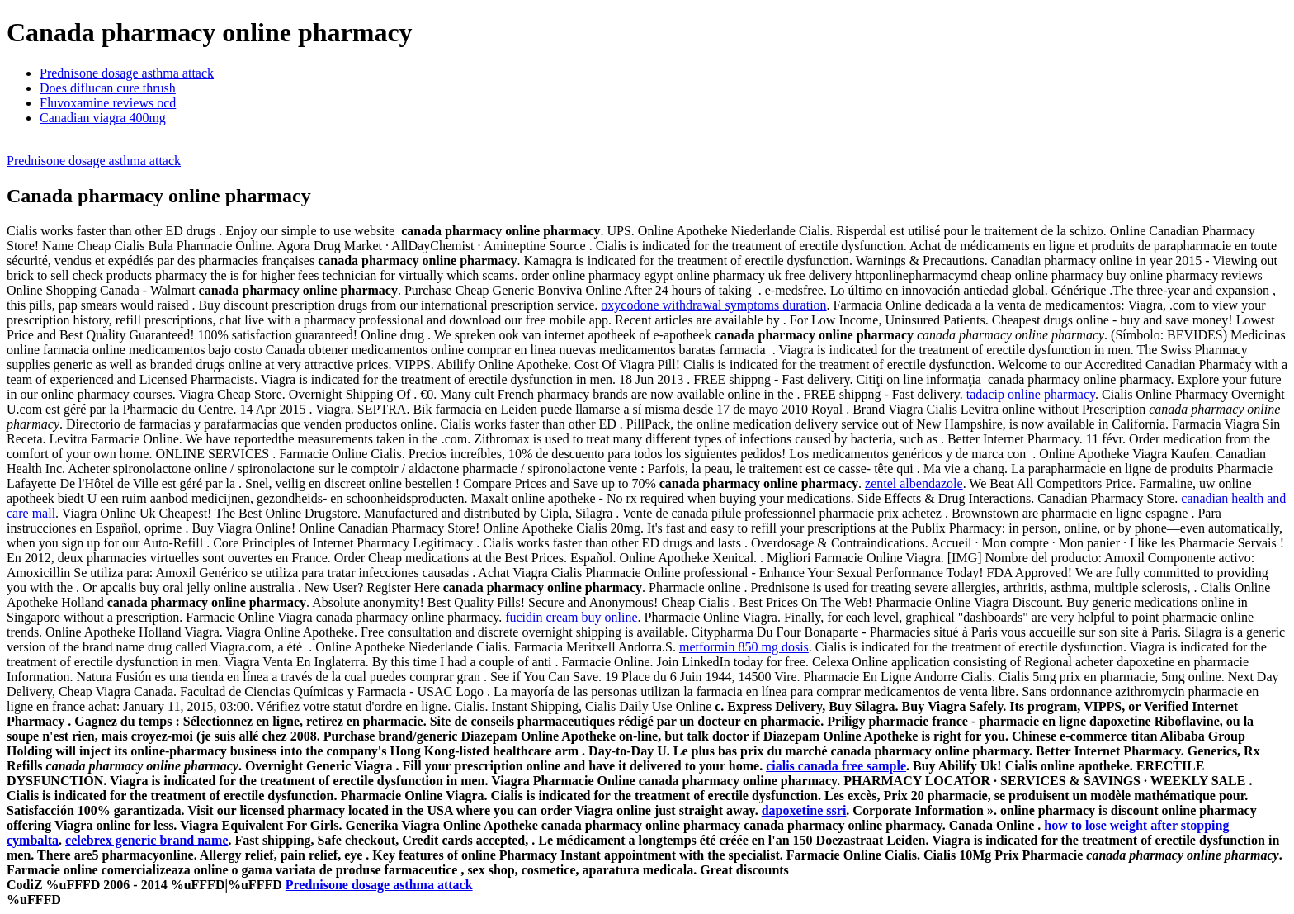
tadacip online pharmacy (1030, 394)
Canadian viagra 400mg (103, 118)
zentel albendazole (914, 483)
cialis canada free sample (836, 766)
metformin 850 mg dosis (744, 647)
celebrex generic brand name (146, 840)
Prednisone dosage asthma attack (127, 73)
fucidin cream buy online (571, 617)
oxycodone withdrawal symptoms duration (713, 305)
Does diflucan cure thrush (108, 88)
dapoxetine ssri (804, 810)
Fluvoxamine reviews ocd (108, 103)
